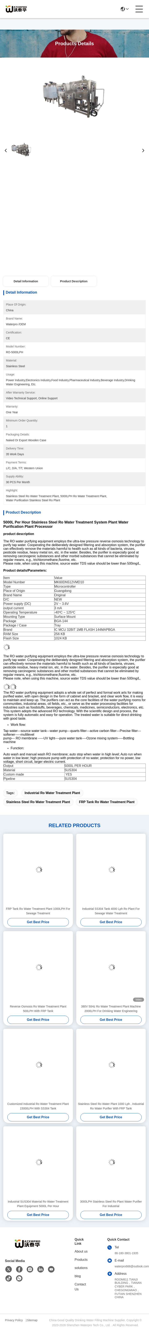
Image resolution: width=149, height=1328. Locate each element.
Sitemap (32, 1320)
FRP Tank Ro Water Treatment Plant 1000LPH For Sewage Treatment (38, 911)
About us (81, 1251)
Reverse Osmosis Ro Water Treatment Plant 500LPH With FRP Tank (38, 1009)
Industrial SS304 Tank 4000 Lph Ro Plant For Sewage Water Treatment (111, 911)
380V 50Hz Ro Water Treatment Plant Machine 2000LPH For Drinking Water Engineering (111, 1009)
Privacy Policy (14, 1320)
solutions (81, 1268)
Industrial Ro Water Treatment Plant (52, 793)
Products (81, 1259)
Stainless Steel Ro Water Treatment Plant (38, 802)
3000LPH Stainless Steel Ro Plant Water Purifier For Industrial (111, 1204)
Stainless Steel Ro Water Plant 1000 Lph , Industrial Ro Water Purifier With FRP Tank (111, 1106)
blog (78, 1276)
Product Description (74, 281)
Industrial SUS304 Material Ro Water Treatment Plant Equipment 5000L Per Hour (38, 1204)
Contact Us (80, 1287)
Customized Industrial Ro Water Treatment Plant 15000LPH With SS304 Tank (38, 1106)
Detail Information (26, 281)
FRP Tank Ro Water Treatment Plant (107, 802)
